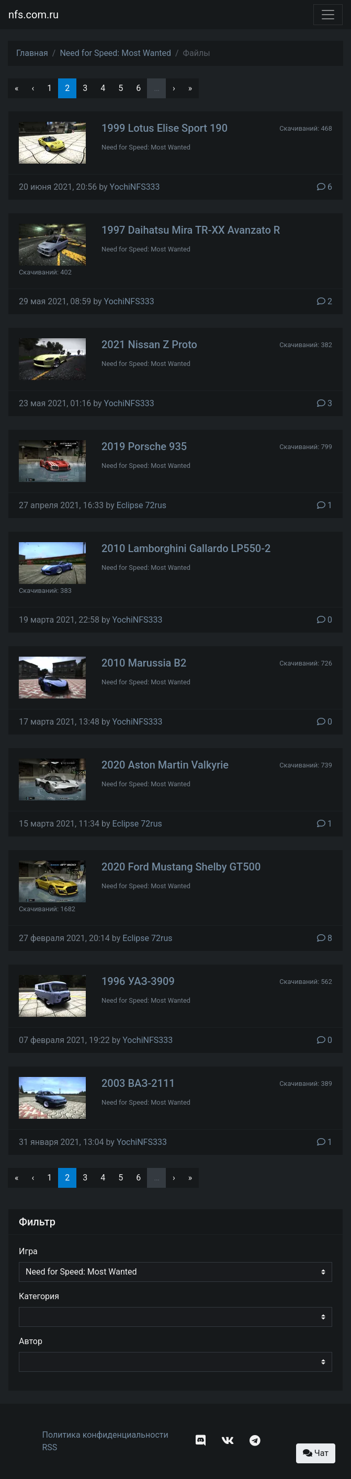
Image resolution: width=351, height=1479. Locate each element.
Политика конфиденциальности (105, 1435)
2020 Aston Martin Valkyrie (165, 765)
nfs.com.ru (33, 14)
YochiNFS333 (135, 187)
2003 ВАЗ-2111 (138, 1083)
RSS (50, 1447)
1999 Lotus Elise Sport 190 (164, 128)
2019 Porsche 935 (144, 446)
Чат (316, 1453)
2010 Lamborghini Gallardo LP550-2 (185, 548)
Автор (30, 1341)
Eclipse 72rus (141, 505)
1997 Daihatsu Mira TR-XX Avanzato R (190, 230)
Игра (28, 1251)
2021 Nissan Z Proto (149, 344)
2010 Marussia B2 (143, 663)
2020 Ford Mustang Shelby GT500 (181, 867)
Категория (39, 1296)
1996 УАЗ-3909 (138, 981)
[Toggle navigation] (328, 14)
